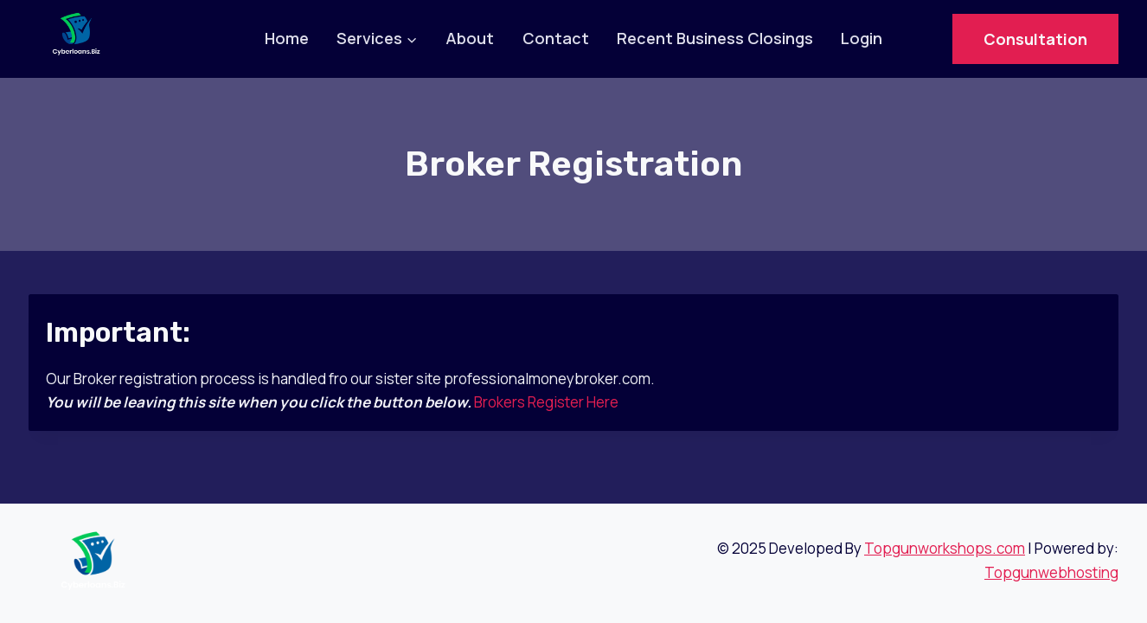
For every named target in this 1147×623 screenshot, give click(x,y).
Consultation (1035, 39)
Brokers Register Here (546, 402)
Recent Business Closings (715, 38)
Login (861, 38)
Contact (555, 38)
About (469, 38)
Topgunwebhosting (1051, 572)
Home (287, 38)
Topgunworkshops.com (944, 548)
